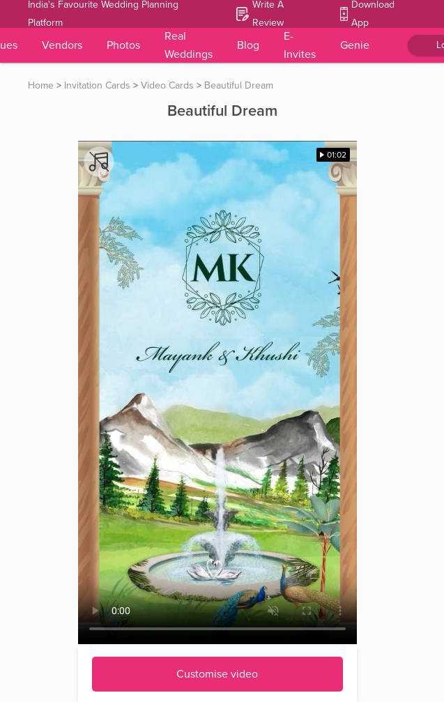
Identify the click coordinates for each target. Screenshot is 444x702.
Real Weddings (188, 45)
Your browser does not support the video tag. (217, 392)
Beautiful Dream (238, 85)
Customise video (217, 674)
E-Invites (300, 45)
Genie (354, 45)
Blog (248, 45)
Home (41, 85)
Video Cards (167, 85)
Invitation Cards (97, 85)
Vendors (62, 45)
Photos (123, 45)
